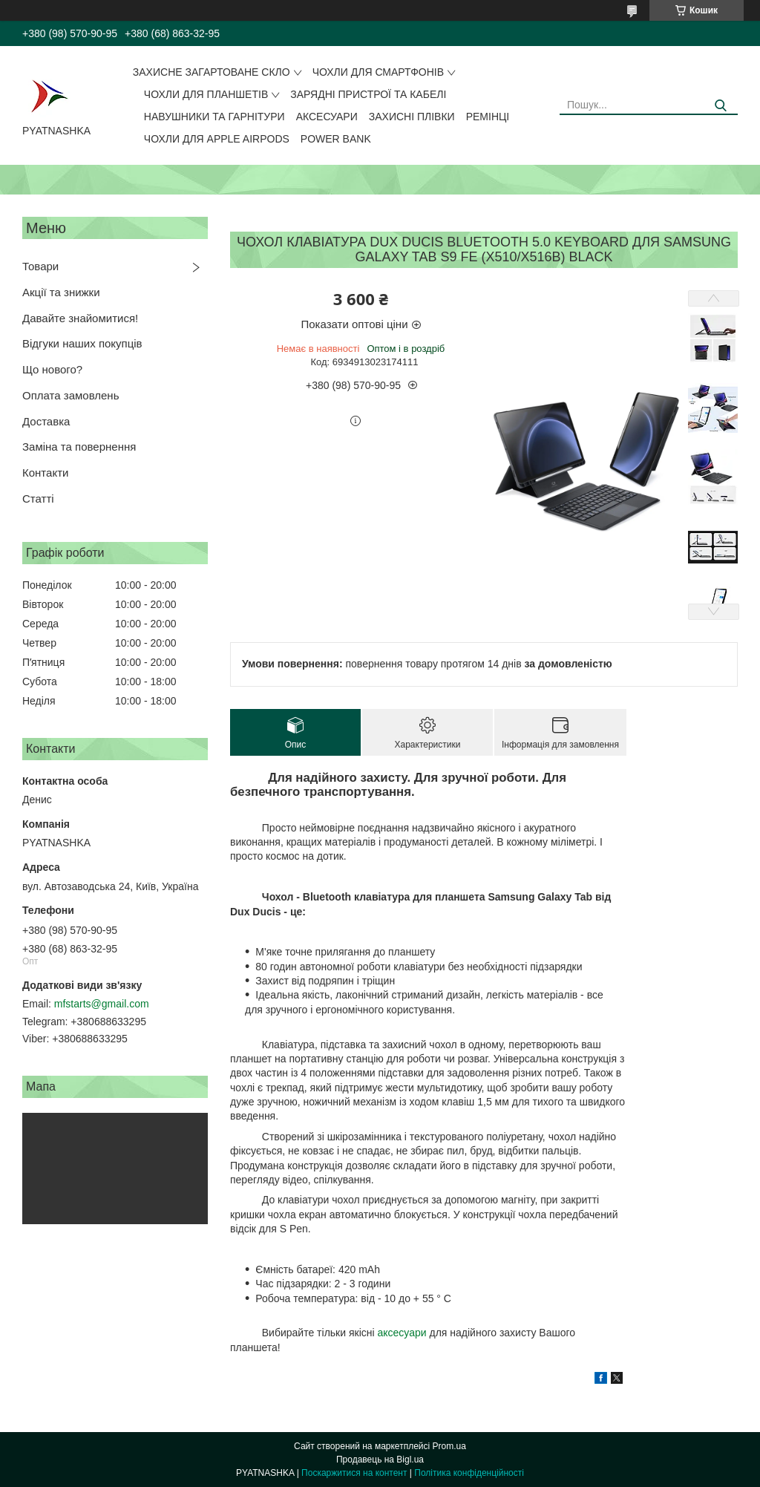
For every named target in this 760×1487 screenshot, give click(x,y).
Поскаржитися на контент (354, 1473)
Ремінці (488, 116)
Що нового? (52, 369)
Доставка (46, 421)
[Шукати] (721, 106)
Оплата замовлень (70, 395)
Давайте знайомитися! (80, 318)
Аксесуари (327, 116)
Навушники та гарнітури (214, 116)
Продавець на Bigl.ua (380, 1459)
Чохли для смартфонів (378, 72)
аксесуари (401, 1333)
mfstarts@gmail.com (101, 1004)
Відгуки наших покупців (82, 343)
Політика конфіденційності (469, 1473)
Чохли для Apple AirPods (216, 139)
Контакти (45, 472)
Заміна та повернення (79, 446)
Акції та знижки (61, 292)
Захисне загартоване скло (211, 72)
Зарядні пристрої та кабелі (368, 94)
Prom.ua (449, 1446)
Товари (40, 266)
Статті (38, 498)
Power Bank (336, 139)
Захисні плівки (412, 116)
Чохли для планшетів (206, 94)
